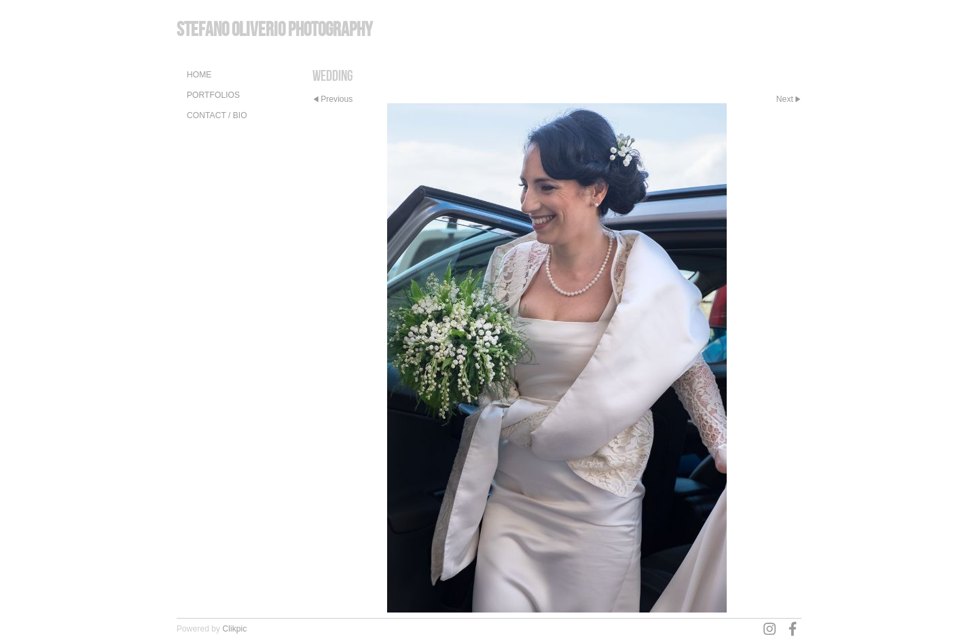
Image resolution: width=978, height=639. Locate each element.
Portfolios (213, 95)
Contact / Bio (217, 115)
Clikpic (235, 629)
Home (199, 74)
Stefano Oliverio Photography (274, 28)
